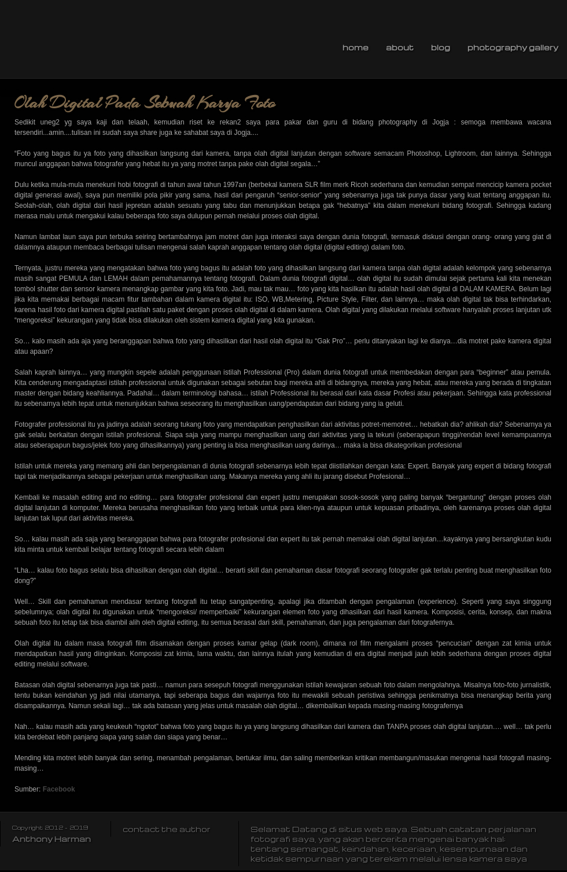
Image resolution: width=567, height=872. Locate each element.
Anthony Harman (51, 839)
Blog (440, 47)
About (400, 47)
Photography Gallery (512, 47)
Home (356, 47)
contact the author (167, 829)
